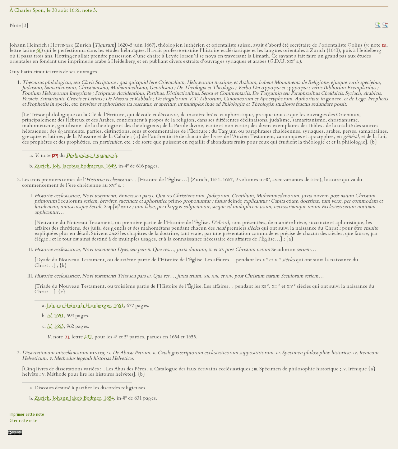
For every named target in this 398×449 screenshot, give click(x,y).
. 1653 (55, 326)
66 (38, 50)
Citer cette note (23, 420)
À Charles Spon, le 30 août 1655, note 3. (53, 10)
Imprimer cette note (27, 414)
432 (88, 336)
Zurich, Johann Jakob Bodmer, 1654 (74, 398)
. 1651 (55, 315)
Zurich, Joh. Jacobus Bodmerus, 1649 (75, 166)
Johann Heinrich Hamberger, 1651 (85, 305)
